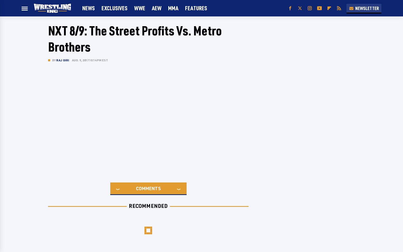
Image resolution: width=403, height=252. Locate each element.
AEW (156, 8)
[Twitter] (300, 8)
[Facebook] (290, 8)
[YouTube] (319, 8)
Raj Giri (62, 60)
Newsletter (364, 8)
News (88, 8)
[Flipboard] (329, 8)
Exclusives (114, 8)
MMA (173, 8)
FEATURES (196, 8)
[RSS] (339, 8)
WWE (139, 8)
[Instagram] (309, 8)
